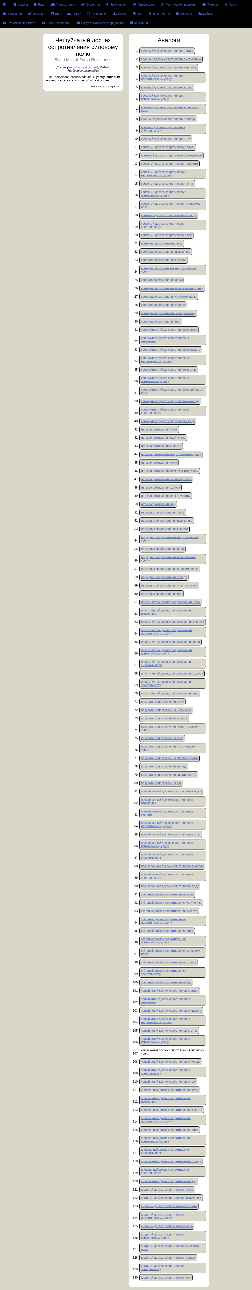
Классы (20, 4)
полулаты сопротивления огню (162, 738)
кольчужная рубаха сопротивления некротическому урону (165, 359)
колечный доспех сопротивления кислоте (169, 163)
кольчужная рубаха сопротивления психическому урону (165, 379)
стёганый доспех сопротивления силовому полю (170, 952)
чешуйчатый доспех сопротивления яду (168, 1081)
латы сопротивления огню (159, 462)
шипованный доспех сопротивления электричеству (166, 1171)
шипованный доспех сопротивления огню (169, 1129)
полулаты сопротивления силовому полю (169, 758)
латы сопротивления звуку (159, 429)
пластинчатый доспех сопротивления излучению (166, 612)
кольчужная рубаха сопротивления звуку (169, 329)
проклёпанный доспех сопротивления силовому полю (167, 856)
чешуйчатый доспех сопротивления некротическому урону (165, 1020)
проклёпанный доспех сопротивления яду (170, 886)
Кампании (139, 23)
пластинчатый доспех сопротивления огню (170, 641)
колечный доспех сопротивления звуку (167, 147)
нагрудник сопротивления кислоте (164, 528)
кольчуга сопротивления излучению (165, 251)
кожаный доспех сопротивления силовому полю (170, 109)
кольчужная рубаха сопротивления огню (168, 369)
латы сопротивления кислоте (161, 445)
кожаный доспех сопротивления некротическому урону (163, 77)
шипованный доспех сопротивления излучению (166, 1100)
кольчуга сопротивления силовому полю (168, 296)
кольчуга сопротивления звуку (161, 243)
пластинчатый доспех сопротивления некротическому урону (166, 632)
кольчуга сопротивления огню (161, 280)
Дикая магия (159, 13)
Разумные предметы (19, 23)
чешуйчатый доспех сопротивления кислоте (171, 1010)
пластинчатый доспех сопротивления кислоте (172, 621)
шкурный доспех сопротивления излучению (171, 1197)
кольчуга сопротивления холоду (163, 304)
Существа (90, 4)
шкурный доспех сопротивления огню (167, 1226)
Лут (138, 13)
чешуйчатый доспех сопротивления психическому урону (165, 1040)
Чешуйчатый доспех (82, 67)
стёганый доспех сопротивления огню (167, 930)
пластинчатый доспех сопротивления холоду (172, 673)
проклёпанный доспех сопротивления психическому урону (167, 844)
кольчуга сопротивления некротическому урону (169, 270)
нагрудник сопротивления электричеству (169, 585)
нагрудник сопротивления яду (161, 593)
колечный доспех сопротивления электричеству (163, 225)
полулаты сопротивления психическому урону (168, 748)
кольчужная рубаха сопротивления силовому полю (172, 391)
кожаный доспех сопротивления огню (166, 87)
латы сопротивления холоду (160, 487)
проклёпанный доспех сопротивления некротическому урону (167, 824)
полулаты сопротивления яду (161, 783)
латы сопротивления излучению (163, 437)
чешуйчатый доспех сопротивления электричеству (165, 1071)
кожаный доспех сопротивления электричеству (163, 129)
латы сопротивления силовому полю (166, 479)
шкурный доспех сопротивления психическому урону (163, 1236)
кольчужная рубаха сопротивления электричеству (165, 411)
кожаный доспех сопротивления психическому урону (163, 97)
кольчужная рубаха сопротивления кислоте (171, 349)
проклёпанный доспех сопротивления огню (170, 834)
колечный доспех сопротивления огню (167, 183)
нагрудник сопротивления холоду (164, 577)
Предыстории (63, 4)
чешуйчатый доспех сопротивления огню (169, 1030)
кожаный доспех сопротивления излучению (171, 59)
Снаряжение (143, 4)
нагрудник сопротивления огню (162, 548)
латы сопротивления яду (158, 504)
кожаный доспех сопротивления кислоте (169, 67)
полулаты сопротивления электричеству (168, 774)
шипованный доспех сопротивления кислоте (171, 1109)
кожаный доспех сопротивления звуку (167, 50)
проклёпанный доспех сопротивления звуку (171, 791)
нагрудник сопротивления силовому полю (169, 568)
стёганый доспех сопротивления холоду (168, 962)
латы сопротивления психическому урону (169, 470)
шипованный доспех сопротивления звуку (169, 1089)
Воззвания (12, 13)
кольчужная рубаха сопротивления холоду (170, 401)
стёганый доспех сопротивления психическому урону (163, 941)
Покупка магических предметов (100, 23)
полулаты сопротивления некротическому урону (170, 728)
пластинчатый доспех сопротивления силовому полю (166, 663)
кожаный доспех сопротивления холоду (168, 119)
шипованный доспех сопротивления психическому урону (166, 1139)
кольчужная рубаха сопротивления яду (168, 421)
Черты (231, 4)
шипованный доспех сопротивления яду (168, 1181)
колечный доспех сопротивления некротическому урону (163, 173)
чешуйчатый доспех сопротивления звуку (169, 990)
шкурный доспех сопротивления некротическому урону (163, 1216)
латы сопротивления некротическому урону (171, 454)
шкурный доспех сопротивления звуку (167, 1189)
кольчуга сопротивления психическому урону (172, 288)
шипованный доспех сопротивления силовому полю (166, 1151)
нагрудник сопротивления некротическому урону (170, 539)
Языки (74, 13)
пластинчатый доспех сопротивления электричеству (166, 683)
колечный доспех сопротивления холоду (169, 215)
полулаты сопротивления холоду (163, 766)
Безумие (184, 13)
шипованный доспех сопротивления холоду (171, 1161)
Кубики (205, 13)
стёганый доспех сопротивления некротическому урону (163, 921)
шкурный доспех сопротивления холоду (168, 1257)
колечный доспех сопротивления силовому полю (170, 205)
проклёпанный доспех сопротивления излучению (167, 801)
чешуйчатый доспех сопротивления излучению (165, 1000)
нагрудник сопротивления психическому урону (168, 559)
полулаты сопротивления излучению (166, 710)
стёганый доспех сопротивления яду (166, 982)
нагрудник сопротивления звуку (162, 512)
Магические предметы (178, 4)
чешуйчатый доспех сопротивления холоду (170, 1061)
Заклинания (116, 4)
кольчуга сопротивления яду (160, 321)
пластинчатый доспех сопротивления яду (169, 693)
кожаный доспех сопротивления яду (166, 138)
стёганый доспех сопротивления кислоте (169, 911)
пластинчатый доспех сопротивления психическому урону (166, 652)
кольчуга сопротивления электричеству (168, 313)
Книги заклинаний (56, 23)
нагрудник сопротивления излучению (166, 520)
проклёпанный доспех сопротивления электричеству (167, 876)
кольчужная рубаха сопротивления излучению (165, 339)
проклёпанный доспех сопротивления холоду (172, 866)
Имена (120, 13)
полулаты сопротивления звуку (162, 701)
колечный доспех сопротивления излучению (171, 155)
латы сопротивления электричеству (165, 495)
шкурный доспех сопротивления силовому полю (170, 1247)
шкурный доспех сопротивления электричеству (163, 1267)
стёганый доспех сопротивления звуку (167, 894)
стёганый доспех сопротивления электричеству (163, 972)
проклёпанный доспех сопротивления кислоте (167, 813)
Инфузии (36, 13)
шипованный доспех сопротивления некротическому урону (166, 1120)
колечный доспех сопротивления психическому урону (163, 193)
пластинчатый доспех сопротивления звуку (170, 602)
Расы (39, 4)
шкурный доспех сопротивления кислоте (169, 1206)
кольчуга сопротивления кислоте (163, 260)
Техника (210, 4)
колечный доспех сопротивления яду (166, 235)
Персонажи (97, 13)
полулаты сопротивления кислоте (164, 718)
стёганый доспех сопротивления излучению (171, 902)
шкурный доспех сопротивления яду (166, 1277)
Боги (56, 13)
